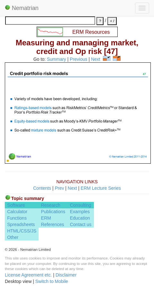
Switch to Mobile (51, 281)
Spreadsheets (21, 224)
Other (12, 237)
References (52, 224)
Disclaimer (66, 274)
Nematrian (22, 8)
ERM (46, 218)
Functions (17, 218)
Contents (42, 188)
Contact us (80, 224)
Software (16, 205)
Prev (59, 188)
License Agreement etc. (28, 274)
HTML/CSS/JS (21, 230)
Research (50, 205)
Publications (53, 211)
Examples (79, 211)
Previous (78, 59)
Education (80, 218)
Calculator (17, 211)
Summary (56, 59)
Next (95, 59)
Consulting (80, 205)
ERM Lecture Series (101, 188)
